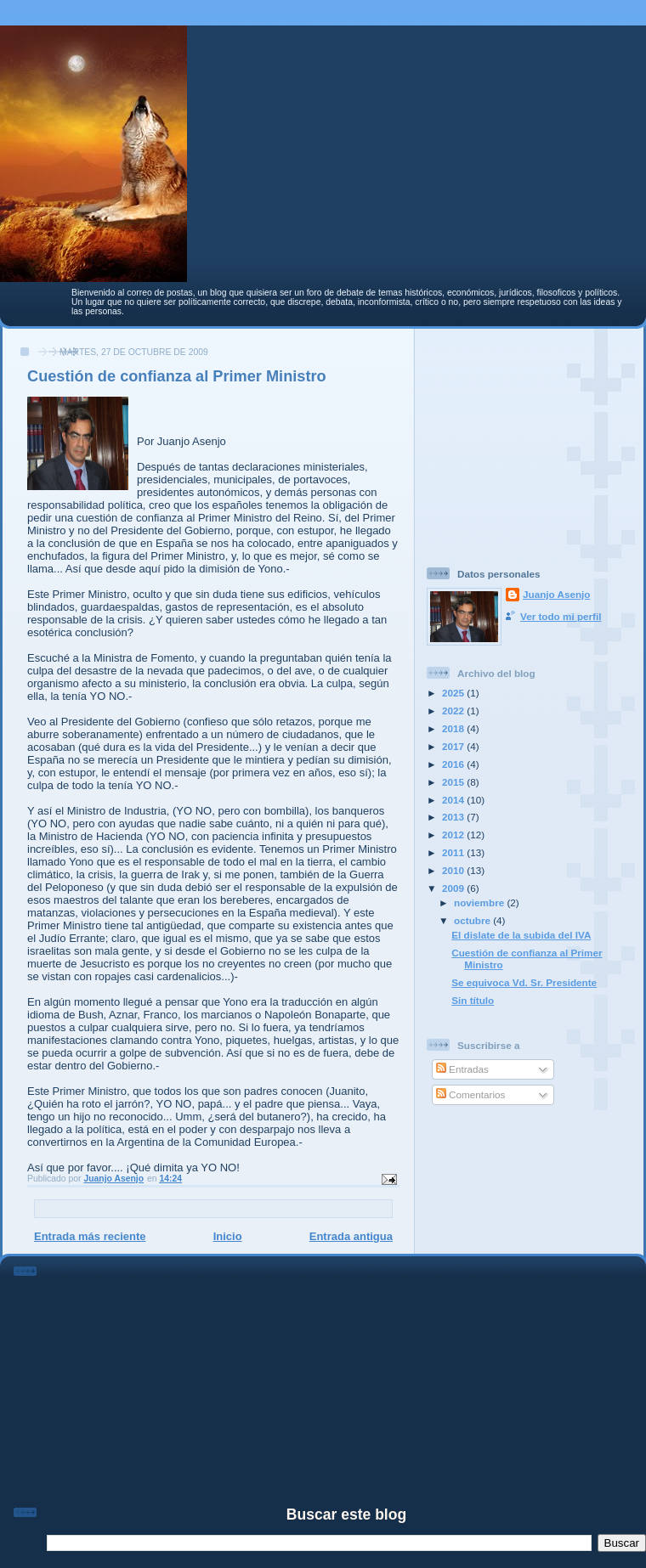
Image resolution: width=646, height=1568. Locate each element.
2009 (454, 888)
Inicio (227, 1236)
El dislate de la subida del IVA (521, 934)
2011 (454, 852)
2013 (454, 816)
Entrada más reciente (90, 1236)
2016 (454, 764)
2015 (454, 781)
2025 (454, 692)
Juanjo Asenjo (556, 594)
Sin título (472, 1000)
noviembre (480, 902)
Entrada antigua (351, 1236)
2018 (454, 728)
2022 (454, 710)
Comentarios (471, 1094)
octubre (473, 920)
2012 (454, 834)
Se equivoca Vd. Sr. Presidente (524, 982)
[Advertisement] (533, 441)
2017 (454, 746)
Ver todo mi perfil (560, 616)
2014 (454, 799)
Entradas (462, 1068)
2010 (454, 870)
